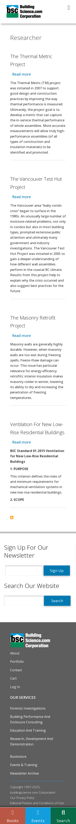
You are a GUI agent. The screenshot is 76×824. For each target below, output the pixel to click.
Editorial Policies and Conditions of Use (37, 803)
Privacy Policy (25, 798)
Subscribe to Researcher (11, 517)
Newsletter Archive (24, 773)
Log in (15, 687)
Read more (21, 74)
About (14, 653)
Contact (16, 670)
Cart (13, 678)
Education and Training (28, 730)
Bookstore (18, 756)
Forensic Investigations (27, 708)
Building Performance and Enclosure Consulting (30, 719)
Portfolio (17, 661)
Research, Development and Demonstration (31, 741)
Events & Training (23, 765)
